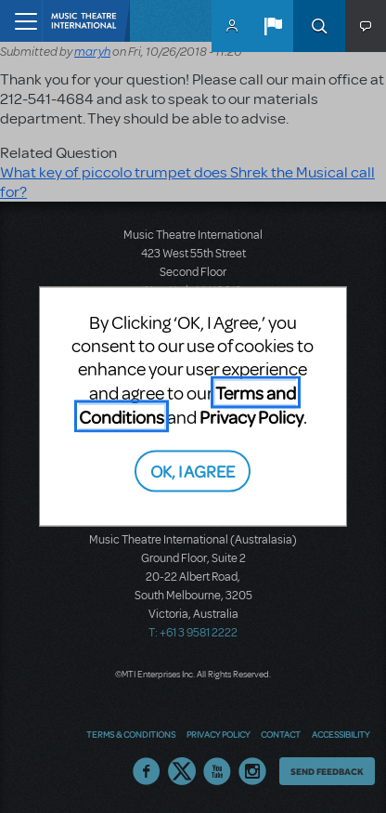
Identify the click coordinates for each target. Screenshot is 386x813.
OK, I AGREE (192, 470)
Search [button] (319, 26)
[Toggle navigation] (21, 21)
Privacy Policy (251, 415)
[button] (272, 26)
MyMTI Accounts (232, 26)
